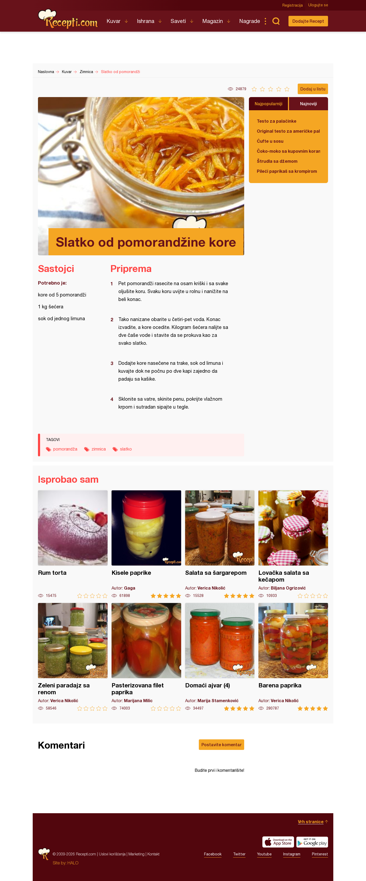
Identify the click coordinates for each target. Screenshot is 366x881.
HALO (73, 862)
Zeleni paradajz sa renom (73, 657)
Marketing (136, 854)
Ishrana (145, 21)
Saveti (178, 21)
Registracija (292, 5)
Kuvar (114, 21)
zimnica (99, 449)
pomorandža (65, 449)
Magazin (212, 21)
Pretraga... (276, 21)
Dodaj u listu (312, 88)
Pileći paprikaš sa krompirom (287, 171)
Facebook (212, 854)
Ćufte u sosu (270, 140)
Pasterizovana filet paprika (146, 657)
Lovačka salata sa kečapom (293, 544)
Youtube (264, 854)
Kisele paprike (146, 544)
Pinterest (320, 854)
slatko (126, 449)
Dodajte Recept (308, 20)
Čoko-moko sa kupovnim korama (288, 151)
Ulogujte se (318, 5)
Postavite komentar (221, 744)
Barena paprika (293, 657)
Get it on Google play (312, 842)
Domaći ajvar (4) (220, 657)
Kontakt (153, 854)
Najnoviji (308, 103)
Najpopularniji (268, 103)
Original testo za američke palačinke (288, 130)
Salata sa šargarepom (220, 544)
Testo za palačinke (276, 120)
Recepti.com (68, 19)
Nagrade (249, 21)
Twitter (239, 854)
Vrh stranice (311, 821)
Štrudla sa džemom (277, 161)
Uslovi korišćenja (112, 854)
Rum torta (73, 544)
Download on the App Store (278, 842)
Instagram (291, 854)
